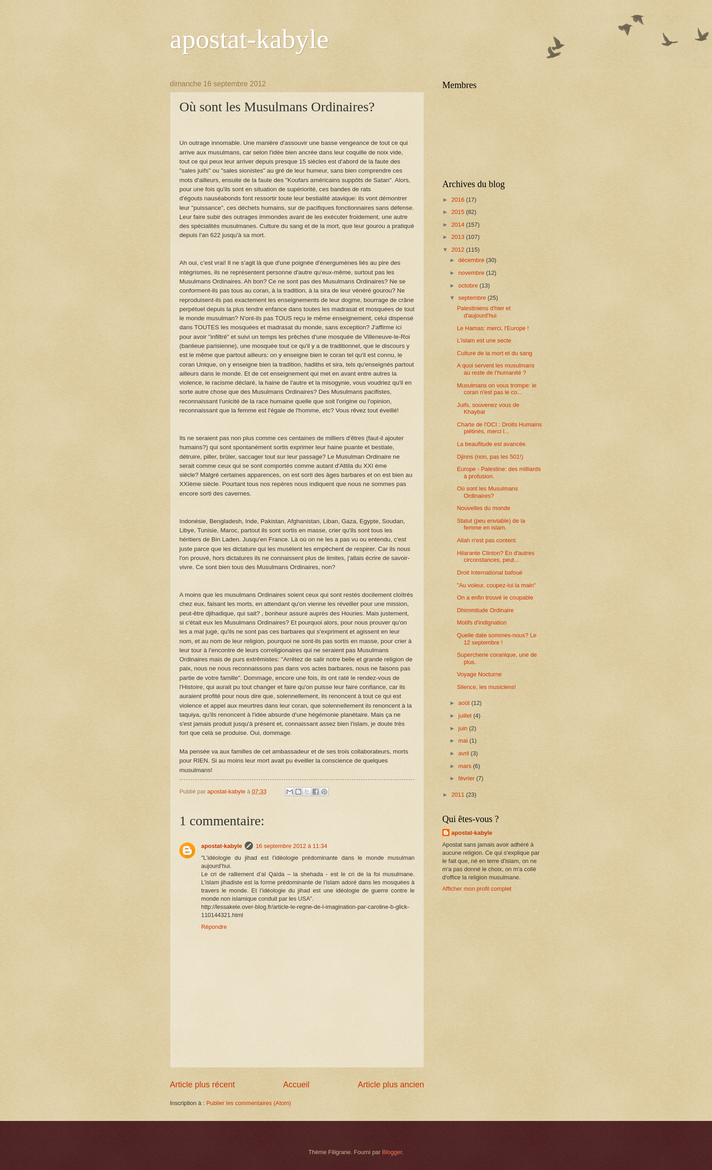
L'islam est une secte (484, 340)
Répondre (214, 926)
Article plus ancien (391, 1084)
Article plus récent (202, 1084)
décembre (472, 260)
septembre (472, 297)
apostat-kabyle (249, 39)
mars (465, 766)
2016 (458, 199)
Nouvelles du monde (483, 508)
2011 (458, 794)
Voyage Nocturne (479, 674)
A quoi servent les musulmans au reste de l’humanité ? (495, 369)
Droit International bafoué (490, 572)
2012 (458, 249)
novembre (472, 272)
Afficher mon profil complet (476, 888)
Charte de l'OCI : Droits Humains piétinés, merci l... (499, 428)
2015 (458, 211)
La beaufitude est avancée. (492, 444)
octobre (469, 285)
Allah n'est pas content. (487, 540)
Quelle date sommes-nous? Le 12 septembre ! (496, 638)
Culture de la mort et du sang (494, 353)
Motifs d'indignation (482, 622)
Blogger (392, 1152)
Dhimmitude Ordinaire (485, 610)
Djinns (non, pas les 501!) (490, 456)
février (467, 778)
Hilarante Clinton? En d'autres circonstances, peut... (495, 556)
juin (463, 728)
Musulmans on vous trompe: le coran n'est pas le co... (496, 389)
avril (464, 753)
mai (463, 740)
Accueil (296, 1084)
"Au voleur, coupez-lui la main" (496, 585)
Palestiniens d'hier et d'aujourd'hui (483, 311)
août (464, 702)
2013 (458, 236)
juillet (465, 715)
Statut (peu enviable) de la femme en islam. (491, 524)
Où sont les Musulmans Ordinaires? (487, 492)
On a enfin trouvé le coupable (495, 597)
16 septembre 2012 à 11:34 (291, 846)
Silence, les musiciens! (486, 687)
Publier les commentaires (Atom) (248, 1103)
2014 (458, 224)
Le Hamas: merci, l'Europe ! (493, 328)
